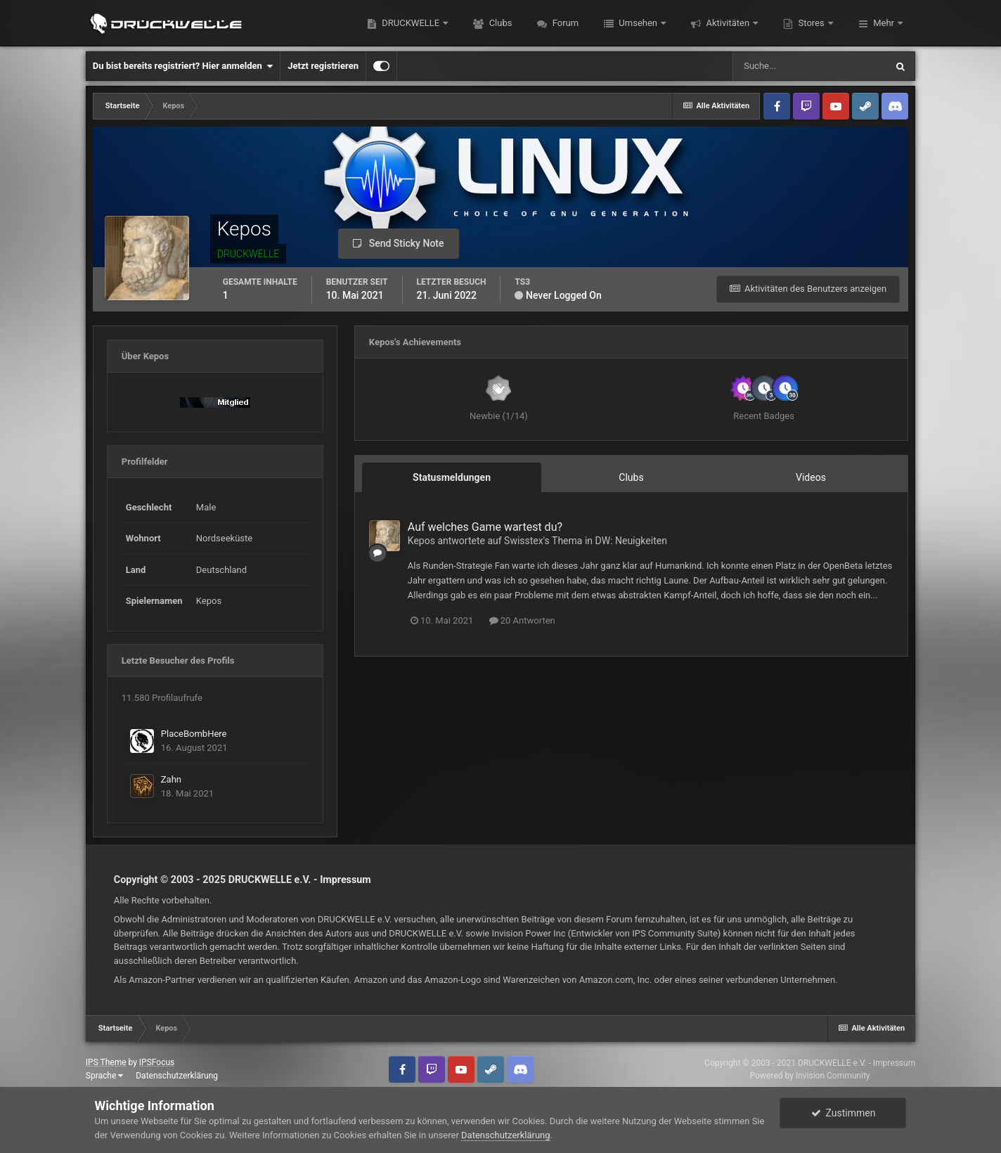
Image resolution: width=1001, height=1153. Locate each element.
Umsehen (637, 23)
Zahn (171, 779)
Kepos (421, 540)
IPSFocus (156, 1062)
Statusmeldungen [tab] (452, 477)
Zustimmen (843, 1113)
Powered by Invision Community (810, 1076)
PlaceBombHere (194, 733)
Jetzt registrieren (323, 65)
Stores (811, 23)
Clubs (499, 23)
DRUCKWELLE (410, 23)
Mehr (883, 23)
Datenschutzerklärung (177, 1076)
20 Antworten (522, 620)
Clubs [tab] (631, 477)
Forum (564, 23)
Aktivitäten (727, 23)
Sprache (104, 1076)
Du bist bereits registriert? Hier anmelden (183, 66)
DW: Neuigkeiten (631, 540)
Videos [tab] (811, 477)
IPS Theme (106, 1062)
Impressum (345, 879)
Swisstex (523, 540)
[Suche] (809, 66)
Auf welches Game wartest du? (485, 527)
